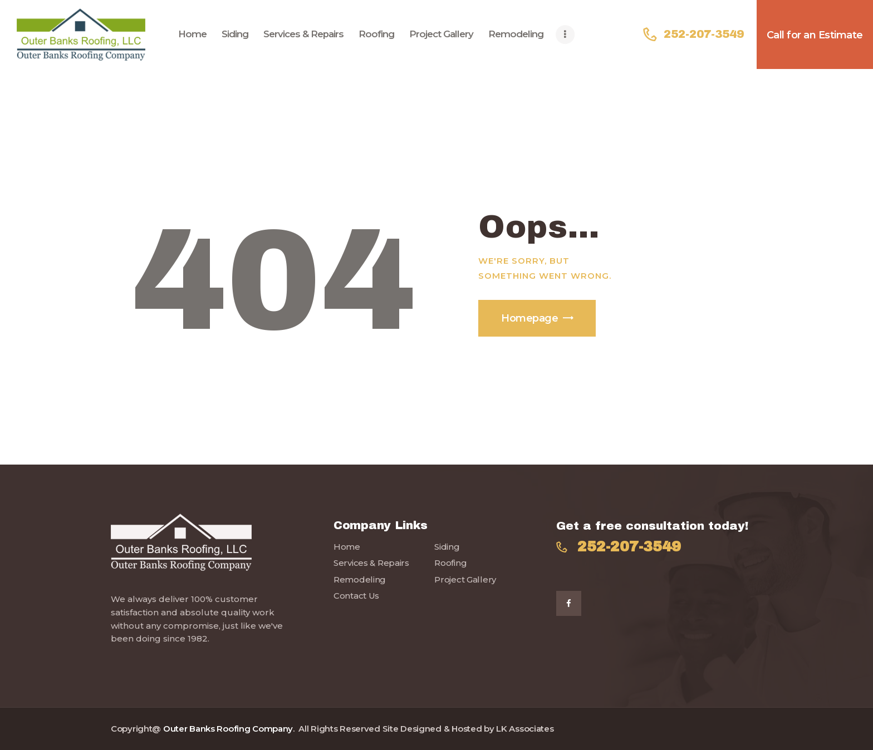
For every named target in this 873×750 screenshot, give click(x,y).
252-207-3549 (629, 547)
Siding (446, 546)
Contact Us (356, 595)
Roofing (450, 562)
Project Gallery (465, 579)
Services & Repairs (371, 562)
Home (346, 546)
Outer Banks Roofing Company (228, 728)
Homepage (529, 318)
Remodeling (359, 579)
